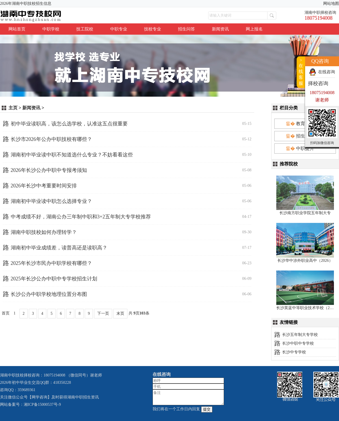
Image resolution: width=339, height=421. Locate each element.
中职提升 (305, 148)
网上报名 (254, 29)
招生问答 (186, 29)
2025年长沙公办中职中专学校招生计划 (54, 279)
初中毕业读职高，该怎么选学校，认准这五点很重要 (69, 124)
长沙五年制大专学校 (300, 335)
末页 (120, 313)
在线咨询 (326, 72)
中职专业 (118, 29)
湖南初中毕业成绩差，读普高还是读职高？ (59, 248)
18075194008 (319, 18)
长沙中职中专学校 (298, 343)
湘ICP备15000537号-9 (42, 404)
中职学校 (50, 29)
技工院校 (84, 29)
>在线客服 (301, 72)
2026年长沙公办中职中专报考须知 (49, 170)
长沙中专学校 (294, 352)
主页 (13, 107)
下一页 (103, 313)
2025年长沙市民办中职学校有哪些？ (51, 263)
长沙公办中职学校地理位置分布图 (49, 294)
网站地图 (331, 3)
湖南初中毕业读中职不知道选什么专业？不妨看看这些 (72, 155)
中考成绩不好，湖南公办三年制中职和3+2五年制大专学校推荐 (81, 217)
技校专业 (152, 29)
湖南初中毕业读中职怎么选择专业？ (51, 201)
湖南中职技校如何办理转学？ (44, 232)
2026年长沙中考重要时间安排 (44, 186)
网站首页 (16, 29)
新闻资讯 (220, 29)
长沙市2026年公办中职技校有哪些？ (51, 139)
